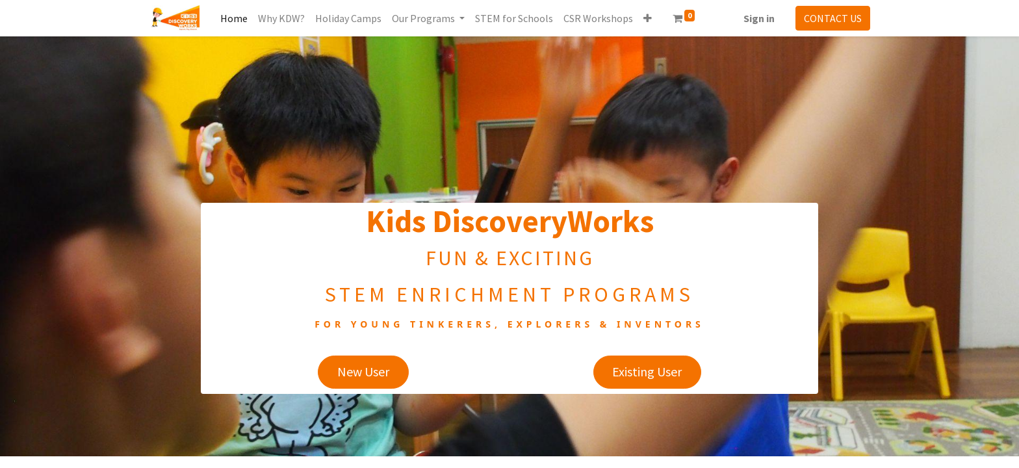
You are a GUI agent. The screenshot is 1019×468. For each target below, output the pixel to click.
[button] (647, 18)
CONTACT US (833, 18)
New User (363, 371)
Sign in (759, 18)
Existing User (647, 371)
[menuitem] (234, 18)
